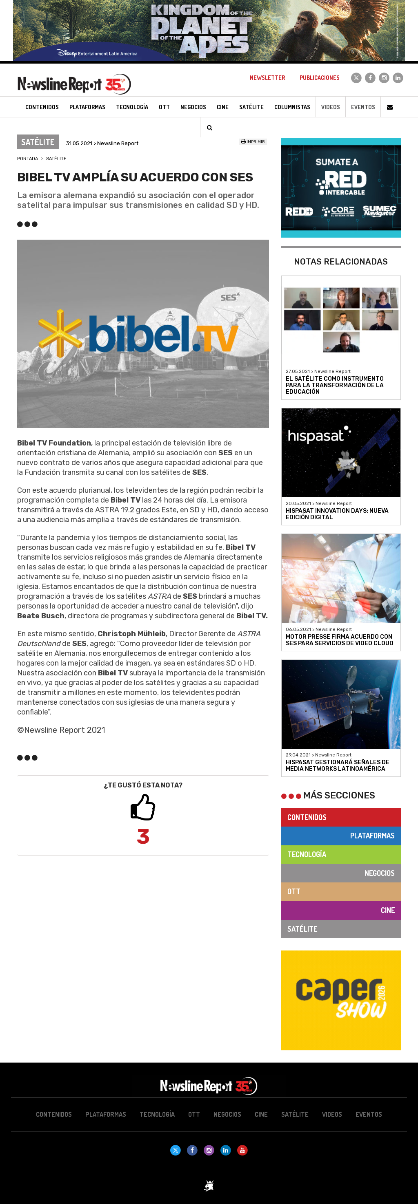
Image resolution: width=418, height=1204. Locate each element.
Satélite (56, 158)
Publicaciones (320, 77)
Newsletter (267, 77)
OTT (293, 891)
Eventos (363, 107)
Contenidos (307, 817)
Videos (330, 107)
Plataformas (372, 835)
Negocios (380, 873)
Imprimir (253, 141)
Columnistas (292, 107)
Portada (27, 158)
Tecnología (306, 854)
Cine (388, 910)
